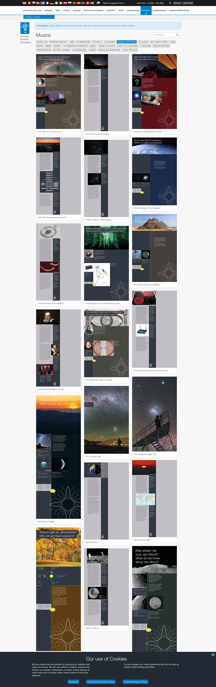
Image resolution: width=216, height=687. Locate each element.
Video (57, 10)
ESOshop (76, 10)
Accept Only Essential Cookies (100, 682)
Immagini (48, 10)
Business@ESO (159, 10)
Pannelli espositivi (126, 42)
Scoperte (111, 10)
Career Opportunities (179, 10)
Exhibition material (30, 17)
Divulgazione (133, 10)
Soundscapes (79, 50)
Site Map (160, 3)
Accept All (73, 682)
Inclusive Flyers (159, 42)
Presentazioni (44, 50)
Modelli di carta (107, 46)
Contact (150, 3)
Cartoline (145, 46)
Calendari (110, 42)
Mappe (40, 46)
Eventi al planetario (128, 46)
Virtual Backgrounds (109, 50)
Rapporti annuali (58, 42)
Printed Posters (161, 46)
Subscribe (141, 3)
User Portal (188, 3)
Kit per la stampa (61, 50)
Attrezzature (83, 42)
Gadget (57, 46)
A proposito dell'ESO (32, 10)
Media (48, 46)
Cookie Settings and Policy (135, 682)
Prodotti (146, 12)
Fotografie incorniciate (76, 46)
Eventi (121, 10)
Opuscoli (97, 42)
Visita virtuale (130, 50)
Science (177, 3)
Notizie (66, 10)
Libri (72, 42)
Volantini (143, 42)
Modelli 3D (42, 42)
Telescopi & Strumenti (93, 10)
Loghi (172, 42)
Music (93, 46)
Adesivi (92, 50)
